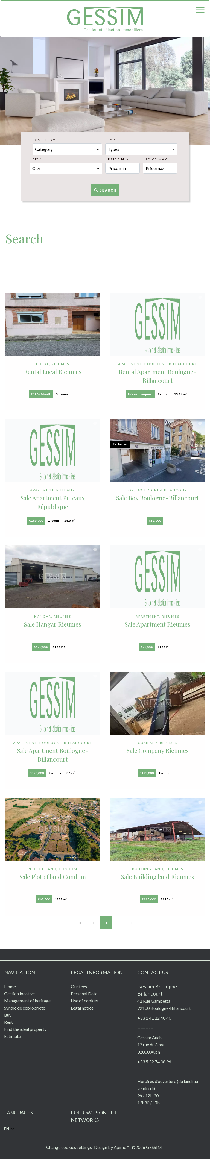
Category (45, 140)
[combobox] (67, 149)
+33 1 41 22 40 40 (154, 1017)
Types (114, 140)
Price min (118, 159)
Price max (156, 159)
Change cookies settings (69, 1147)
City (37, 159)
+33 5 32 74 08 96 (154, 1061)
